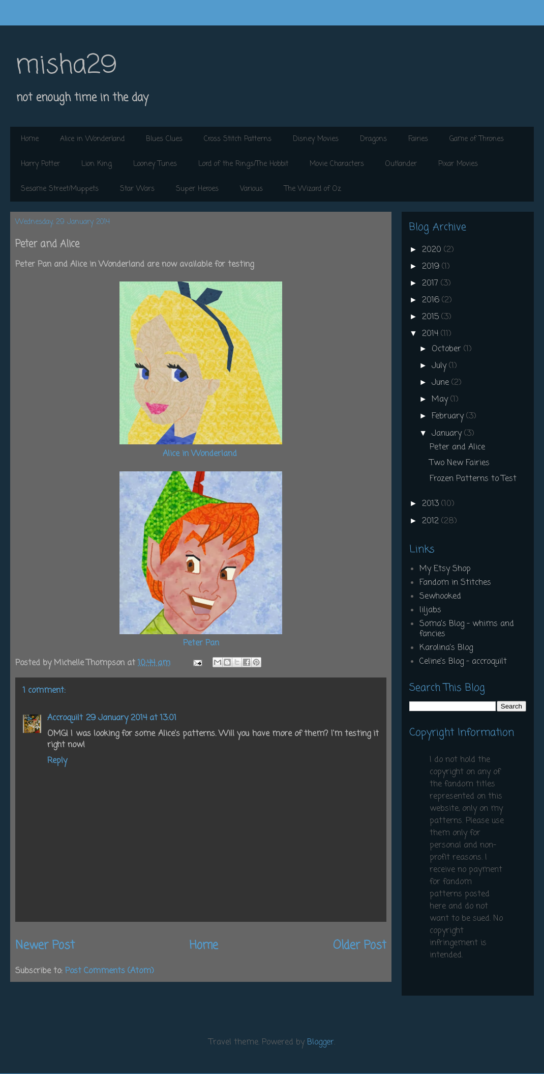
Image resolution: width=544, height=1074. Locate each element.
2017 (431, 283)
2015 (431, 317)
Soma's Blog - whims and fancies (466, 629)
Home (30, 139)
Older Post (359, 945)
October (448, 349)
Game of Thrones (476, 139)
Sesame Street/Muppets (60, 189)
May (441, 399)
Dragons (373, 139)
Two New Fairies (460, 463)
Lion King (96, 164)
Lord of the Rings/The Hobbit (243, 164)
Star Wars (137, 189)
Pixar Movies (458, 164)
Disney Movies (316, 139)
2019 (432, 267)
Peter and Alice (457, 447)
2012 (431, 521)
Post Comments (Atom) (109, 971)
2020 (433, 250)
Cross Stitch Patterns (237, 139)
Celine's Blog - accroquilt (463, 662)
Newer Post (45, 945)
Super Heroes (197, 189)
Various (251, 189)
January (448, 434)
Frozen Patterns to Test (473, 479)
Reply (57, 761)
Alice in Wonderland (92, 139)
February (449, 416)
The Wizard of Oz (312, 189)
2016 (432, 300)
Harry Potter (40, 164)
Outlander (401, 164)
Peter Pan (201, 643)
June (441, 383)
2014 (431, 334)
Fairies (418, 139)
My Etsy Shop (445, 569)
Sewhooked (440, 596)
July (440, 366)
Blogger (320, 1042)
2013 (431, 504)
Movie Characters (337, 164)
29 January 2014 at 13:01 (131, 718)
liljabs (430, 610)
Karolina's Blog (446, 648)
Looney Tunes (155, 164)
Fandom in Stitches (455, 583)
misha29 (66, 66)
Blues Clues (164, 139)
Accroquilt (65, 718)
